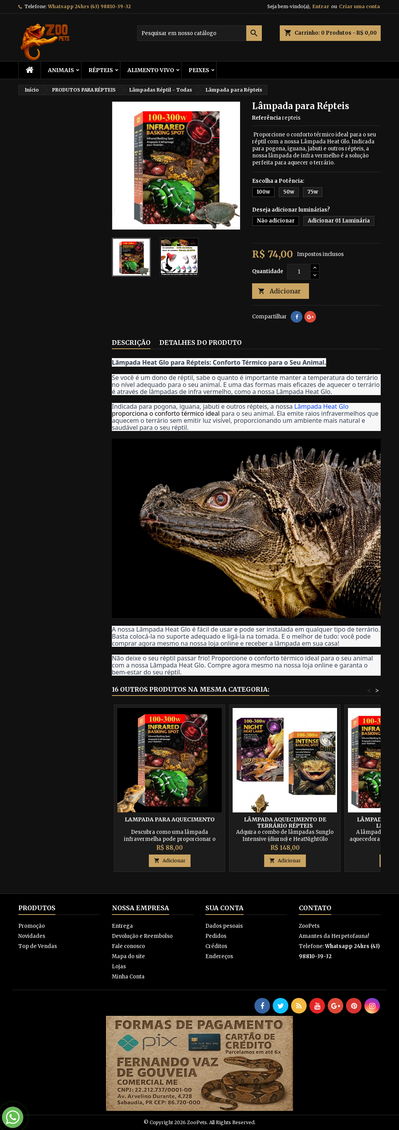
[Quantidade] (299, 271)
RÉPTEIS (100, 70)
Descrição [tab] (131, 342)
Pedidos (215, 936)
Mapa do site (128, 956)
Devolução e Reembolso (142, 936)
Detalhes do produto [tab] (200, 342)
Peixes (199, 70)
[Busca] (199, 33)
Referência (266, 118)
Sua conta (224, 908)
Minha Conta (128, 976)
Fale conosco (128, 946)
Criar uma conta (359, 6)
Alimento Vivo (150, 70)
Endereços (219, 956)
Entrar (320, 6)
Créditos (216, 946)
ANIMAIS (61, 70)
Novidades (31, 936)
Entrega (122, 926)
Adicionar (279, 291)
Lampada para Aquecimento (170, 819)
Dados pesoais (224, 926)
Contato (315, 908)
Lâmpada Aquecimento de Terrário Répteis (285, 822)
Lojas (119, 966)
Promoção (31, 926)
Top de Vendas (37, 946)
